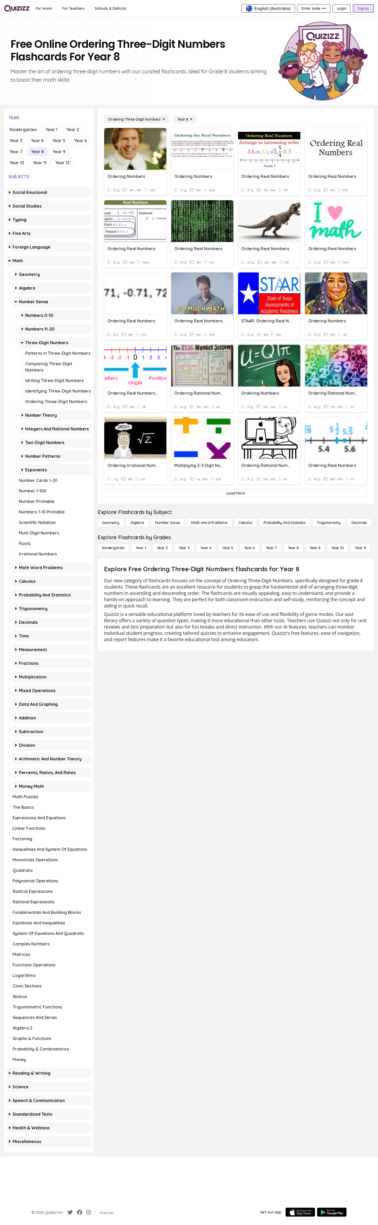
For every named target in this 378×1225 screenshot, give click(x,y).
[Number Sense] (168, 522)
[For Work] (44, 8)
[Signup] (363, 8)
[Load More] (236, 493)
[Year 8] (185, 119)
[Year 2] (162, 548)
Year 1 (51, 129)
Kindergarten (23, 129)
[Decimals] (359, 522)
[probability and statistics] (284, 522)
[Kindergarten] (113, 548)
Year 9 (59, 151)
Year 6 (80, 140)
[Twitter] (70, 1212)
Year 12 (62, 162)
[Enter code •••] (313, 8)
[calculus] (245, 522)
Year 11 (39, 162)
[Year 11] (360, 548)
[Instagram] (88, 1212)
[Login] (342, 8)
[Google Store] (331, 1212)
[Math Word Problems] (209, 522)
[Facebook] (79, 1212)
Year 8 (37, 151)
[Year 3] (184, 548)
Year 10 (17, 162)
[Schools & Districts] (110, 8)
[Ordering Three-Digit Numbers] (136, 119)
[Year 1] (140, 548)
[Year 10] (337, 548)
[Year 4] (206, 548)
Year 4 (37, 140)
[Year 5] (228, 548)
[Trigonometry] (328, 522)
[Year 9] (315, 548)
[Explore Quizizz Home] (16, 8)
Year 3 (16, 140)
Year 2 (72, 129)
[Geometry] (111, 522)
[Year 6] (249, 548)
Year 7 (16, 151)
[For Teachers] (73, 8)
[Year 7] (271, 548)
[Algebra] (137, 522)
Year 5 (58, 140)
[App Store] (300, 1212)
